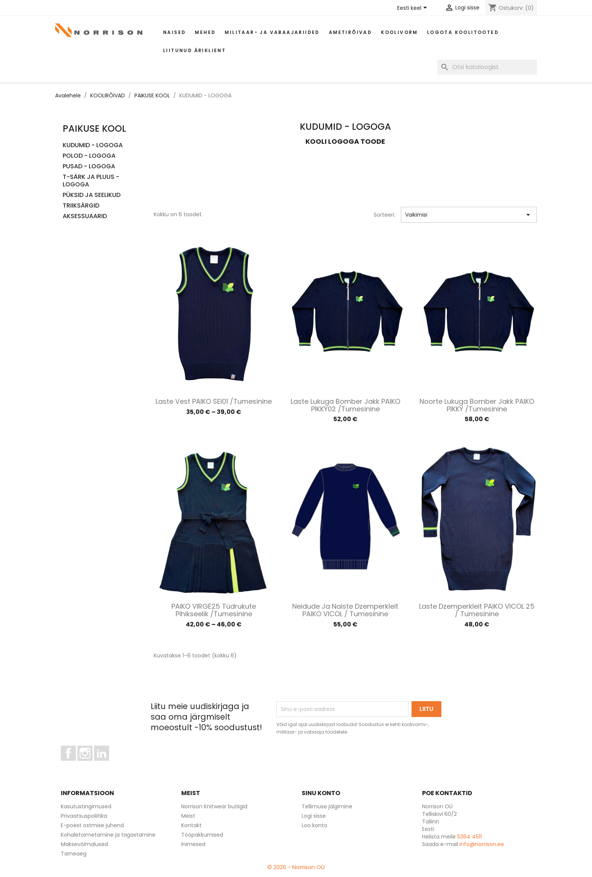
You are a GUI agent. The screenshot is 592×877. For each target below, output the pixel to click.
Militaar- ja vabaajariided (272, 32)
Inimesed (193, 844)
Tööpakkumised (202, 835)
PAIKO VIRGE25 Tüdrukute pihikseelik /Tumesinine (213, 610)
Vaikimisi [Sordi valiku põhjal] (469, 214)
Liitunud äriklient (194, 50)
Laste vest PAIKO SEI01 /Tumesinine (214, 401)
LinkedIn (106, 764)
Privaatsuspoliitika (84, 816)
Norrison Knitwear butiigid (214, 806)
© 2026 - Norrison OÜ (296, 867)
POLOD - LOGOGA (89, 156)
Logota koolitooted (463, 32)
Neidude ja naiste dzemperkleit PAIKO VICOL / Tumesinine (345, 610)
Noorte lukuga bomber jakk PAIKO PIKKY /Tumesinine (476, 405)
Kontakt (191, 825)
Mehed (205, 32)
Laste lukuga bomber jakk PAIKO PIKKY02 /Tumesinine (345, 405)
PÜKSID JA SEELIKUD (91, 195)
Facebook (76, 764)
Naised (174, 32)
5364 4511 (469, 836)
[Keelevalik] (413, 8)
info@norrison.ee (481, 844)
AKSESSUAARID (85, 216)
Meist (188, 816)
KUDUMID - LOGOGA (93, 145)
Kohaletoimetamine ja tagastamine (108, 835)
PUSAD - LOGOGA (89, 167)
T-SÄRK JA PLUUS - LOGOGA (91, 181)
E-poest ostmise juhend (92, 825)
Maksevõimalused (84, 844)
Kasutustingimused (86, 806)
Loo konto (314, 825)
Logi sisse (314, 816)
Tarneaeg (73, 853)
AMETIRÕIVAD (350, 32)
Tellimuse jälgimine (327, 806)
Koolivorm (399, 32)
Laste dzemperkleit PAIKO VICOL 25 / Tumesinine (477, 610)
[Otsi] (487, 67)
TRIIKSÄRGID (81, 206)
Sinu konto (321, 793)
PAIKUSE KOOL (94, 128)
